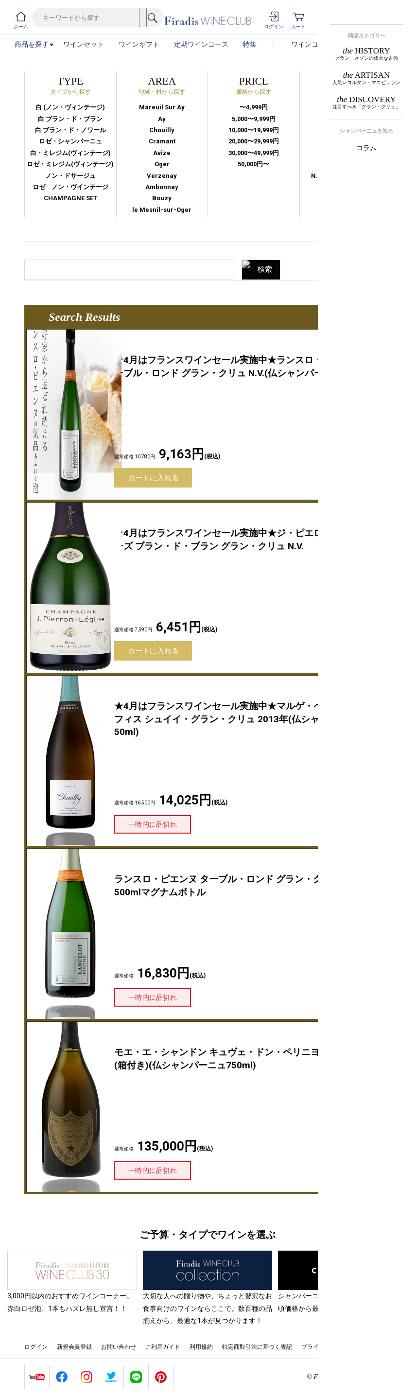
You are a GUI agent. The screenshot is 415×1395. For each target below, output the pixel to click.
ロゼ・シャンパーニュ (70, 141)
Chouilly (161, 130)
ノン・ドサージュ (70, 175)
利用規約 (201, 1346)
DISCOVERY (366, 102)
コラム (366, 148)
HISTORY (366, 54)
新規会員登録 (74, 1346)
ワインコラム (311, 44)
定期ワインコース (201, 44)
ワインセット (83, 44)
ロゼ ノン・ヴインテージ (70, 187)
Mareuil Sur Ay (162, 107)
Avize (162, 153)
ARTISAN (366, 78)
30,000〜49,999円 (253, 153)
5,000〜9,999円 (254, 118)
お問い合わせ (118, 1346)
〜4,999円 (254, 107)
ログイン (36, 1346)
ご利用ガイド (162, 1346)
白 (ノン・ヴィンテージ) (70, 107)
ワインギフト (139, 44)
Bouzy (162, 198)
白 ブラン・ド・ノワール (70, 130)
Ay (162, 118)
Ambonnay (161, 187)
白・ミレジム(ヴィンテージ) (70, 153)
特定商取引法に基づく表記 (257, 1346)
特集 (250, 44)
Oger (162, 164)
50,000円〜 (253, 164)
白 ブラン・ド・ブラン (70, 118)
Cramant (162, 141)
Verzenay (162, 175)
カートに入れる (153, 477)
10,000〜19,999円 (253, 130)
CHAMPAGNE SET (70, 198)
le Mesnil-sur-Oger (161, 209)
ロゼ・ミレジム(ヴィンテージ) (70, 164)
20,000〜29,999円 (253, 141)
